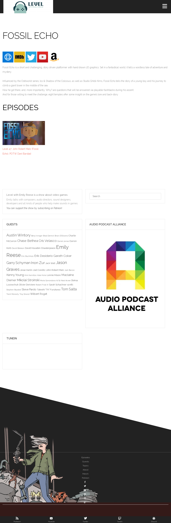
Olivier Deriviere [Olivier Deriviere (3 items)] (27, 284)
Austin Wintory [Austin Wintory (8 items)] (18, 235)
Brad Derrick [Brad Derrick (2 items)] (48, 236)
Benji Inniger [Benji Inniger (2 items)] (36, 236)
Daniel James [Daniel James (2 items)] (63, 241)
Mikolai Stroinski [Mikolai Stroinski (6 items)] (28, 280)
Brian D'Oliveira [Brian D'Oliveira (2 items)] (61, 236)
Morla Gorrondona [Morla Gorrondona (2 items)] (48, 280)
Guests (85, 461)
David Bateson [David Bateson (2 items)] (18, 248)
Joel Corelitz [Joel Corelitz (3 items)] (39, 270)
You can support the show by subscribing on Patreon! (34, 208)
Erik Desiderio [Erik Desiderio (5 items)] (43, 256)
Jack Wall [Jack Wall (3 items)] (50, 263)
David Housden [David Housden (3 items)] (33, 248)
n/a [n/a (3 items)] (58, 280)
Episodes (85, 457)
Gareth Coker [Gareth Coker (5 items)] (62, 256)
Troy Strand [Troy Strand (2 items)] (25, 294)
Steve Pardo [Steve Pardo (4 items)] (29, 289)
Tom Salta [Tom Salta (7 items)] (69, 289)
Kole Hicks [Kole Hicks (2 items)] (41, 275)
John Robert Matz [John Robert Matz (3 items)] (55, 270)
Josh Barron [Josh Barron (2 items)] (70, 270)
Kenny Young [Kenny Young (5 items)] (15, 275)
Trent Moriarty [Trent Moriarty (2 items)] (12, 294)
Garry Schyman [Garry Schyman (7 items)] (18, 263)
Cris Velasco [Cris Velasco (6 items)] (48, 241)
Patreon (85, 478)
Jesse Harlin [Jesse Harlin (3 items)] (26, 270)
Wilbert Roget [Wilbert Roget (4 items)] (38, 293)
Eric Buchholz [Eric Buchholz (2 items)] (27, 256)
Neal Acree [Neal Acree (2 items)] (65, 280)
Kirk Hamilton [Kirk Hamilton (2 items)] (31, 275)
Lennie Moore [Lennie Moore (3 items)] (54, 275)
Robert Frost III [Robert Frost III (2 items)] (42, 285)
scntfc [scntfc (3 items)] (70, 284)
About (85, 470)
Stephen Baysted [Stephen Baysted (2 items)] (13, 290)
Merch (85, 474)
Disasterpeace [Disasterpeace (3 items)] (48, 248)
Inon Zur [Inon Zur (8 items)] (38, 263)
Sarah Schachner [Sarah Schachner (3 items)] (57, 284)
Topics (85, 465)
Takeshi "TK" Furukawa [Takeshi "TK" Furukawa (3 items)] (48, 289)
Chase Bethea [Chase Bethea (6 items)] (27, 241)
